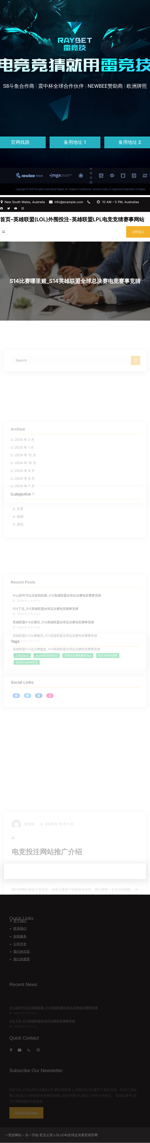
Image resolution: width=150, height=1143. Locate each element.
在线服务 (20, 936)
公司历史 (20, 944)
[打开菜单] (3, 231)
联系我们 (20, 929)
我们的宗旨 (21, 952)
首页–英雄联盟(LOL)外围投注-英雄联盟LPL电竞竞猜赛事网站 (72, 219)
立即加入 (138, 232)
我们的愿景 (21, 959)
